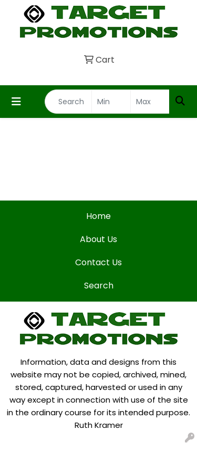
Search (98, 285)
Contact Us (98, 262)
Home (98, 216)
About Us (98, 239)
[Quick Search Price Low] (111, 101)
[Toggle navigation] (16, 101)
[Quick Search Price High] (150, 101)
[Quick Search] (68, 101)
